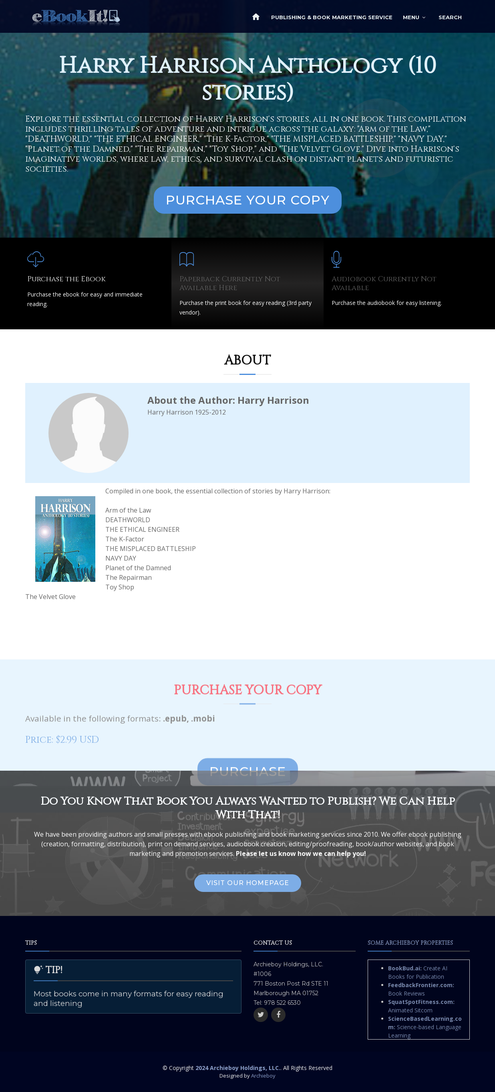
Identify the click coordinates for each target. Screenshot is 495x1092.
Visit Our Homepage (247, 883)
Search (450, 17)
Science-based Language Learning (425, 1027)
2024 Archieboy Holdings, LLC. (237, 1068)
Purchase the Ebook (66, 279)
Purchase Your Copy (248, 200)
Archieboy (263, 1075)
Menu (411, 17)
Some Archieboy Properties (410, 943)
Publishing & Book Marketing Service (331, 17)
